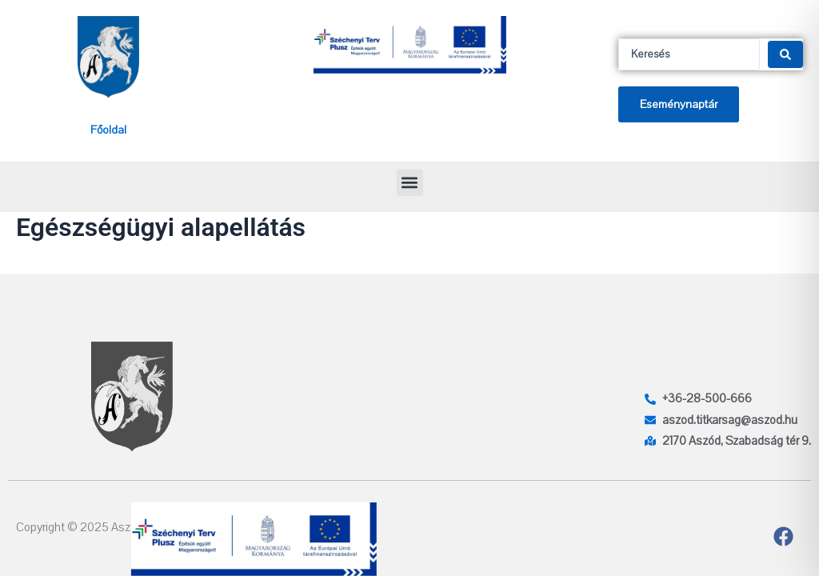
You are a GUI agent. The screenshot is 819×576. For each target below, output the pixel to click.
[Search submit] (785, 54)
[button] (410, 183)
